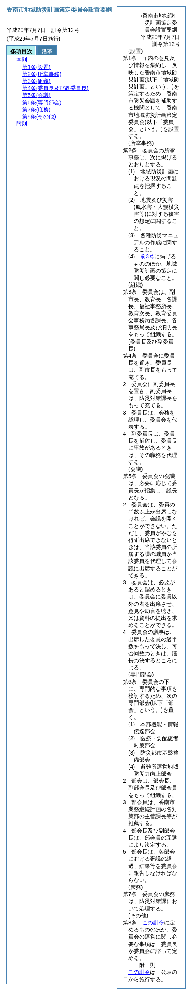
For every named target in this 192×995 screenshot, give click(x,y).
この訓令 (153, 922)
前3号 (147, 256)
